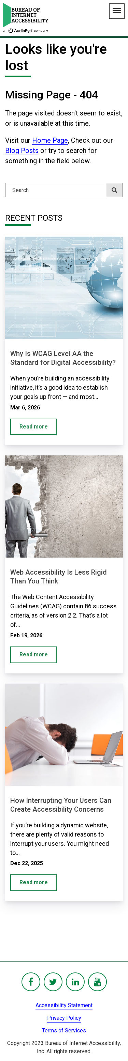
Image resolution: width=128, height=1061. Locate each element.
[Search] (64, 190)
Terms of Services (64, 1030)
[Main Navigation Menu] (117, 11)
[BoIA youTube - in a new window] (97, 981)
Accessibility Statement (64, 1005)
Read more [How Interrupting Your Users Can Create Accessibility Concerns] (33, 882)
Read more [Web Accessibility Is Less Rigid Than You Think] (33, 654)
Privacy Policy (64, 1018)
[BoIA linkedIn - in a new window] (75, 981)
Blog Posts (22, 150)
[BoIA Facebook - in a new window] (31, 981)
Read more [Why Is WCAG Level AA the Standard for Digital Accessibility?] (33, 426)
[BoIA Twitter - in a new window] (53, 981)
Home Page (50, 140)
